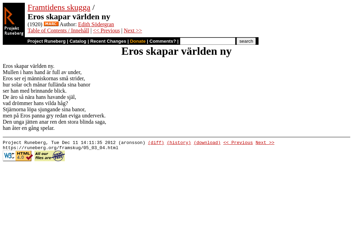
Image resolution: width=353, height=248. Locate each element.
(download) (207, 143)
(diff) (156, 143)
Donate (137, 41)
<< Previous (106, 30)
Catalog (78, 41)
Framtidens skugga (59, 7)
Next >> (133, 30)
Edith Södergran (96, 24)
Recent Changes (108, 41)
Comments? (163, 41)
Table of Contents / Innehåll (58, 30)
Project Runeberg (46, 41)
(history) (179, 143)
